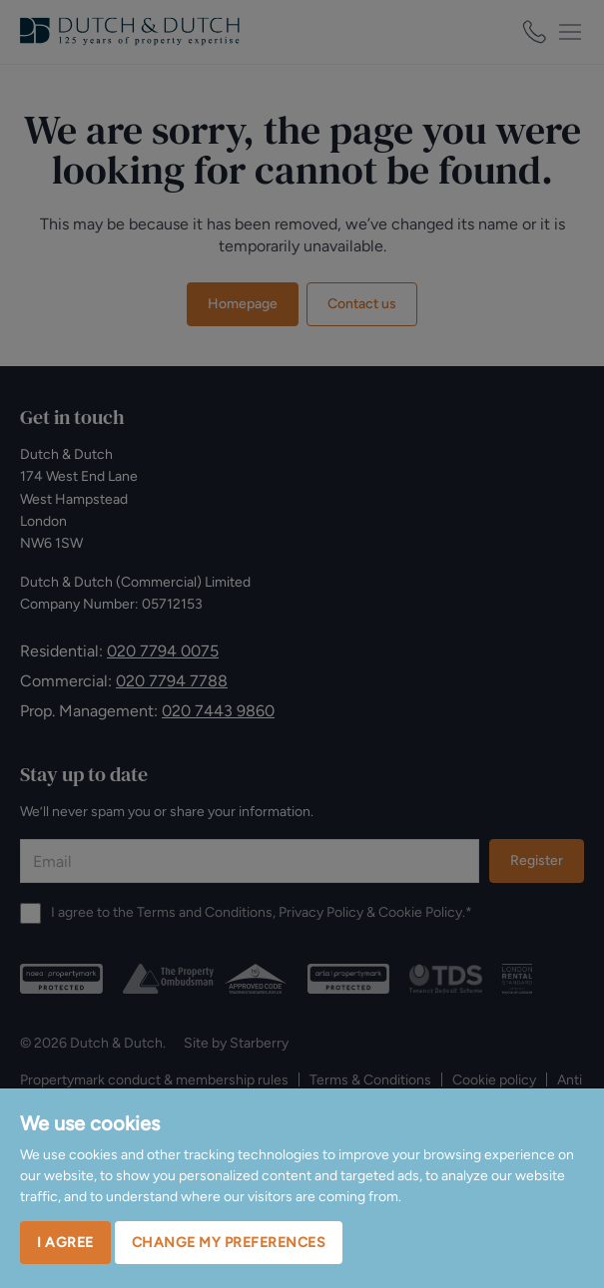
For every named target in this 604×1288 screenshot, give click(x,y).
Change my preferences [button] (229, 1242)
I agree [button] (65, 1242)
